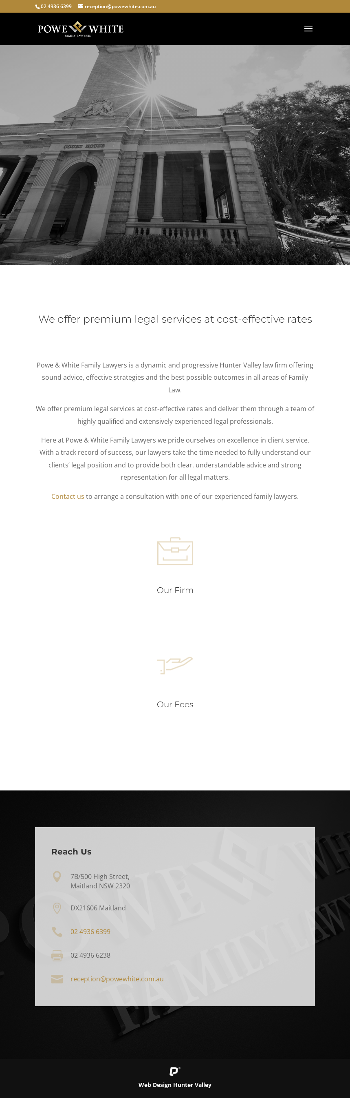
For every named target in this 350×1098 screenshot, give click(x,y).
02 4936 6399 (56, 6)
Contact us (68, 496)
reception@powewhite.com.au (117, 979)
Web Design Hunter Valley (175, 1085)
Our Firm (175, 591)
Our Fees (175, 706)
